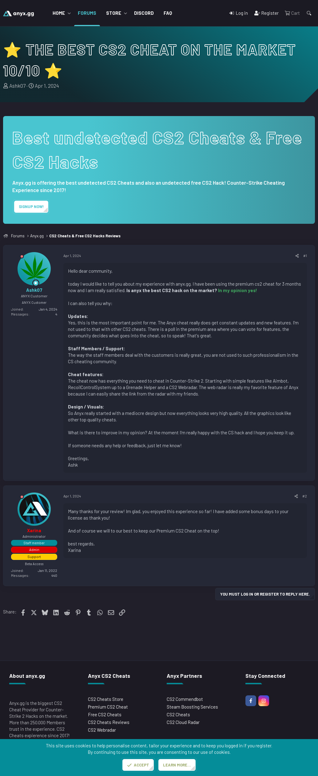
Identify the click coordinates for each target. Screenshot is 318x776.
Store (113, 13)
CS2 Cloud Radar (183, 722)
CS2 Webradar (102, 730)
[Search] (309, 13)
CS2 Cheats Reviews (108, 722)
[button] (69, 13)
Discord (144, 13)
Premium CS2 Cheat (108, 707)
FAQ (168, 13)
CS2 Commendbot (185, 699)
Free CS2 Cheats (104, 714)
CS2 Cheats (178, 714)
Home (59, 13)
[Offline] (22, 257)
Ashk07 (17, 85)
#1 (305, 255)
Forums (87, 13)
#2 (304, 496)
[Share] (297, 255)
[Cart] (292, 13)
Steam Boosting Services (192, 707)
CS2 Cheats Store (105, 699)
